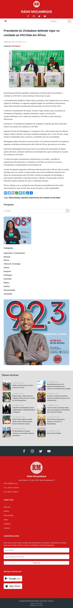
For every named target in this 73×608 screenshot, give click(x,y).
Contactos (7, 528)
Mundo (6, 283)
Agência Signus (38, 605)
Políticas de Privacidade (36, 603)
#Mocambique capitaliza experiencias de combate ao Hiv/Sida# (34, 198)
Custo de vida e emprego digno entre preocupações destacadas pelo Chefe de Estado (58, 410)
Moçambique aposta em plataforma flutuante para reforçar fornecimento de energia (58, 386)
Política (7, 286)
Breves (6, 260)
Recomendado (9, 290)
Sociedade (8, 294)
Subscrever (36, 563)
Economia (7, 279)
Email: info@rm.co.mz (10, 483)
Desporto (7, 271)
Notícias (7, 257)
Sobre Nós (7, 507)
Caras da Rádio (8, 515)
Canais (6, 520)
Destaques (16, 46)
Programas (7, 524)
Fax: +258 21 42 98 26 (11, 492)
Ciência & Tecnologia (12, 264)
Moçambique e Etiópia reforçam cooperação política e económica (23, 433)
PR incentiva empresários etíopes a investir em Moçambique (56, 421)
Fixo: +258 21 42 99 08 (11, 488)
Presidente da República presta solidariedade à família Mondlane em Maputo (23, 410)
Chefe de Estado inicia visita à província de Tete (22, 386)
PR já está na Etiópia (54, 433)
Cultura (6, 268)
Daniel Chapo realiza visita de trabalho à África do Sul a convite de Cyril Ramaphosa (23, 398)
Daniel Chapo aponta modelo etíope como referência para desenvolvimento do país (22, 421)
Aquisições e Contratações (14, 253)
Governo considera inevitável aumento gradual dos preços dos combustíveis (58, 398)
